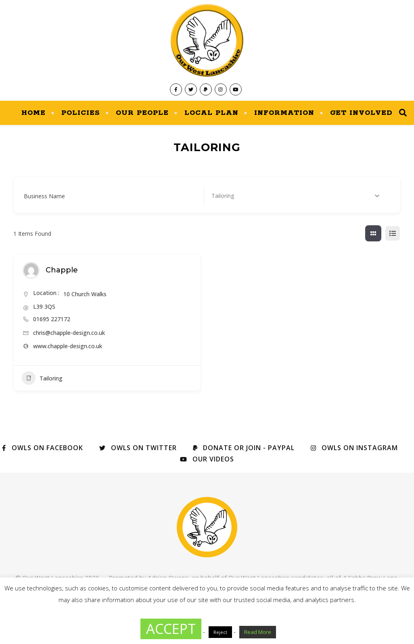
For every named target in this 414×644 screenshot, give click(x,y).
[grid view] (373, 233)
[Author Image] (31, 270)
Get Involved (361, 112)
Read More (257, 632)
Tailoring (42, 378)
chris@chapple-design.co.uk (69, 333)
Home (33, 112)
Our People (142, 112)
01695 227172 (51, 319)
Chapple (62, 270)
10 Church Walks (85, 294)
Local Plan (211, 112)
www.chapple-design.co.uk (67, 346)
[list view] (393, 233)
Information (284, 112)
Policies (80, 112)
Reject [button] (220, 632)
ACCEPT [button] (171, 628)
